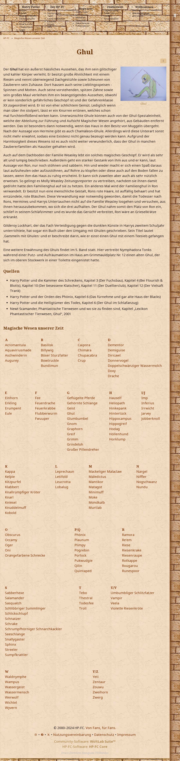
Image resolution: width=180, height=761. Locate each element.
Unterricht (81, 20)
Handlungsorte (26, 21)
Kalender (52, 21)
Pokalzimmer (83, 23)
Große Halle (82, 12)
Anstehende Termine (115, 21)
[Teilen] (163, 61)
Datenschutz (104, 734)
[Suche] (175, 15)
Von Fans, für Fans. (101, 728)
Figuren (23, 13)
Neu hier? (137, 10)
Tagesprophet (111, 10)
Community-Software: (85, 741)
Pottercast (109, 13)
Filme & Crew (25, 24)
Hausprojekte (54, 13)
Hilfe (49, 27)
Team (50, 15)
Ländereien (82, 14)
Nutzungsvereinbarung (72, 734)
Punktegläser (82, 25)
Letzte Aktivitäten (56, 18)
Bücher (22, 10)
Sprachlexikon (111, 18)
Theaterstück (26, 27)
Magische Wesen (27, 15)
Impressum (126, 734)
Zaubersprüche (27, 18)
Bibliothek (81, 17)
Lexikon (108, 15)
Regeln (50, 24)
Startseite (52, 10)
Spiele (22, 29)
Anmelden (137, 15)
